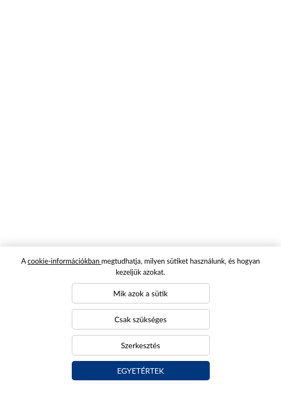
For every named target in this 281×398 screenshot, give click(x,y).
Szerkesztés (140, 345)
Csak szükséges (140, 319)
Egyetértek (140, 370)
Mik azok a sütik (140, 293)
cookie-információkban (65, 260)
